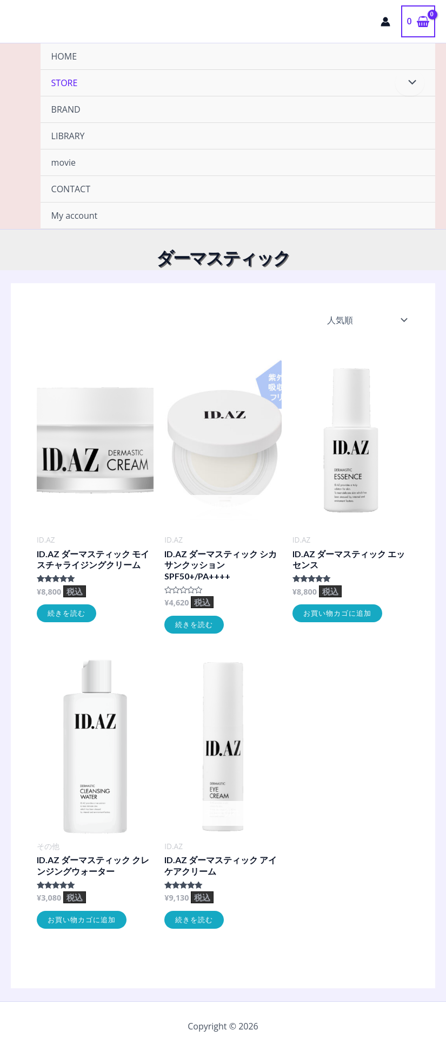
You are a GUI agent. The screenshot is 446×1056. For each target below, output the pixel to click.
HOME (64, 56)
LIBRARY (68, 136)
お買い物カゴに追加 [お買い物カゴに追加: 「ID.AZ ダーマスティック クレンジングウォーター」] (82, 919)
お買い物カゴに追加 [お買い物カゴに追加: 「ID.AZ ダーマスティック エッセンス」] (337, 613)
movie (63, 162)
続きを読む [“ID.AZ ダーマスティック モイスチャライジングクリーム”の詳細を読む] (66, 613)
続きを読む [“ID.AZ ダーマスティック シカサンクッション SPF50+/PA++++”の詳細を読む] (194, 624)
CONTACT (70, 189)
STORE (64, 83)
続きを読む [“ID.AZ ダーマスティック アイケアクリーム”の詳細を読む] (194, 919)
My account (74, 215)
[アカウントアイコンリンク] (385, 22)
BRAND (66, 109)
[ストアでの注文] (366, 320)
